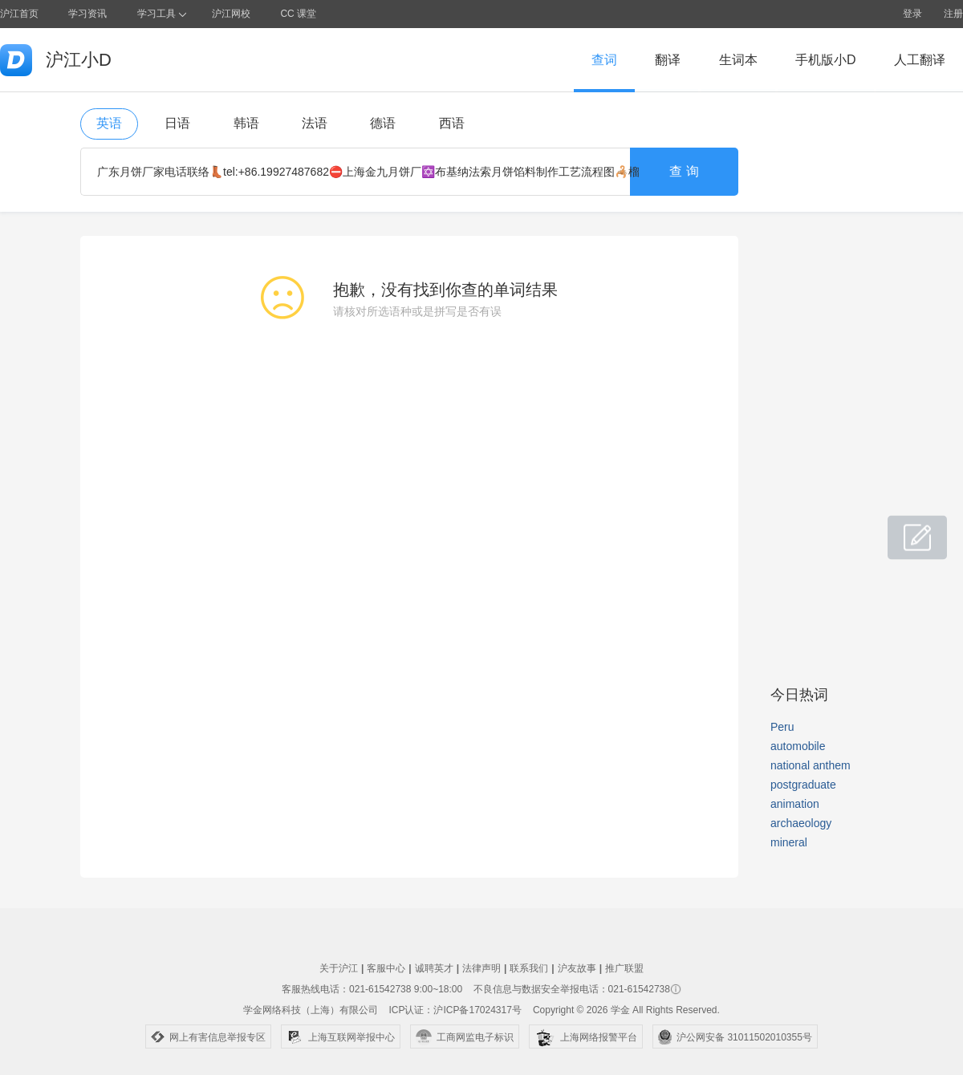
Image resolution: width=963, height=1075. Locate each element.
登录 (912, 13)
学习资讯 (87, 13)
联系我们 (529, 968)
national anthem (810, 765)
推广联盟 (624, 968)
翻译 (668, 60)
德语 (383, 123)
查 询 (683, 171)
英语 (109, 123)
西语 (452, 123)
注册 (953, 13)
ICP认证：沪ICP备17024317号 (454, 1010)
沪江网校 (231, 13)
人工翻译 (919, 60)
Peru (782, 726)
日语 (177, 123)
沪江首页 (19, 13)
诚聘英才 (434, 968)
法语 (314, 123)
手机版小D (825, 60)
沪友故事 (577, 968)
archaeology (800, 823)
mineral (788, 842)
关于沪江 (338, 968)
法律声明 (481, 968)
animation (794, 803)
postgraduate (803, 784)
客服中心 (386, 968)
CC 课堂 (298, 13)
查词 (604, 60)
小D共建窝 (902, 529)
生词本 (738, 60)
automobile (798, 746)
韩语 (246, 123)
